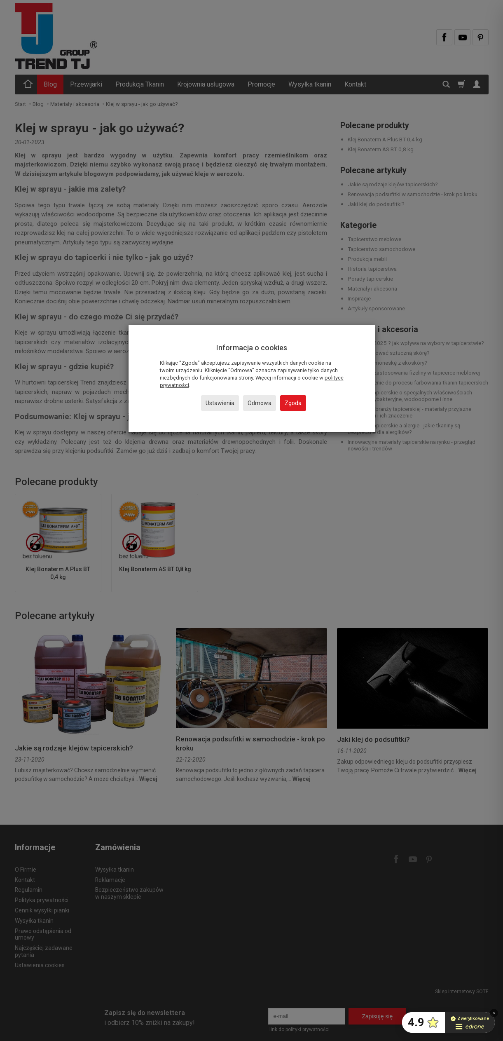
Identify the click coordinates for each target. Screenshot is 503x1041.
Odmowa (259, 403)
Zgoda (293, 403)
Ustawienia (220, 403)
